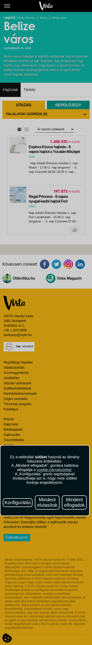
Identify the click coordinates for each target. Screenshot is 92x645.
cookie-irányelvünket (54, 470)
